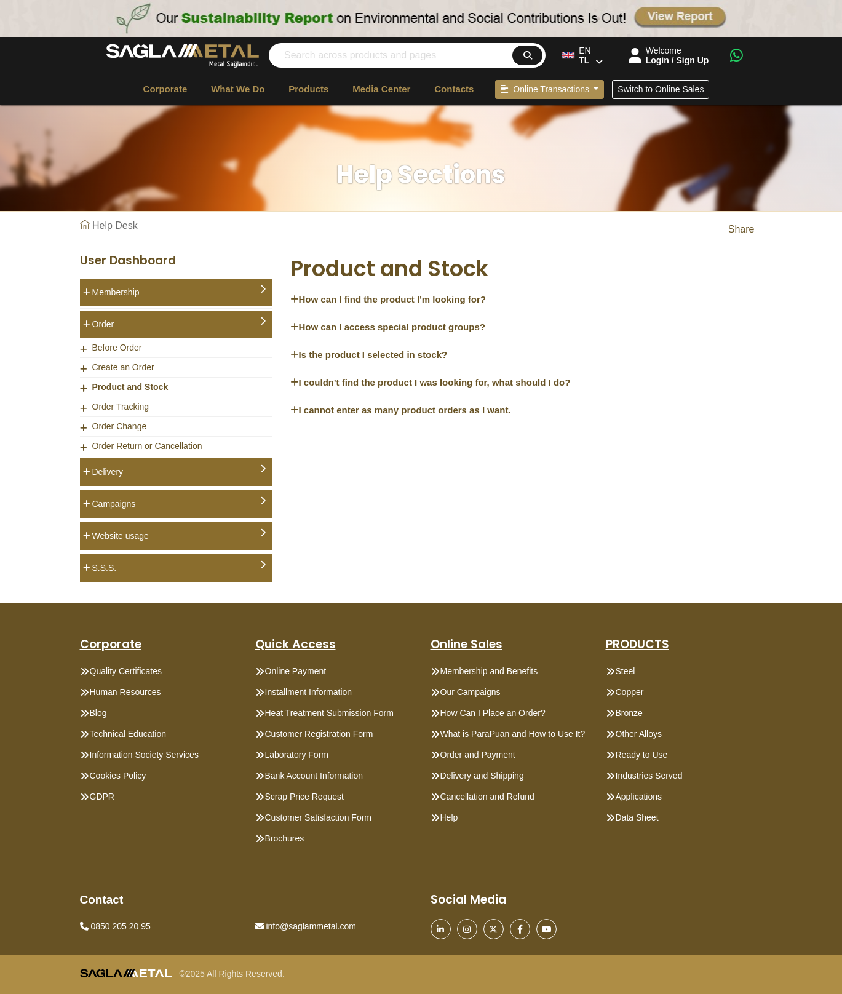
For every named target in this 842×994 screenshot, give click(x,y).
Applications (639, 796)
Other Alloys (639, 734)
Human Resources (125, 692)
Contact (102, 899)
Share (741, 229)
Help (449, 817)
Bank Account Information (314, 776)
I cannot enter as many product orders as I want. (400, 410)
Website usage (179, 534)
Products (308, 89)
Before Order (117, 347)
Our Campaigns (470, 692)
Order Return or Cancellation (147, 446)
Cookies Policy (118, 776)
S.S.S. (179, 566)
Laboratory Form (296, 755)
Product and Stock (130, 387)
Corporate (165, 89)
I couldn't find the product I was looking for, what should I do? (430, 382)
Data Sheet (637, 817)
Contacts (454, 89)
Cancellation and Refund (487, 796)
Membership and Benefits (489, 671)
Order (179, 323)
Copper (630, 692)
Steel (625, 671)
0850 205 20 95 (115, 926)
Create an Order (123, 367)
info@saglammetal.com (305, 926)
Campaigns (179, 502)
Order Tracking (120, 407)
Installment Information (308, 692)
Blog (98, 713)
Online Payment (296, 671)
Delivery (179, 470)
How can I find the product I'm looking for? (388, 299)
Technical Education (128, 734)
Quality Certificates (126, 671)
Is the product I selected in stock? (369, 354)
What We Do (237, 89)
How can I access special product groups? (387, 327)
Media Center (381, 89)
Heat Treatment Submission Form (329, 713)
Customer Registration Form (319, 734)
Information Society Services (144, 755)
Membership (179, 291)
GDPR (102, 796)
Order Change (119, 426)
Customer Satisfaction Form (318, 817)
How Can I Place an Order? (493, 713)
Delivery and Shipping (482, 776)
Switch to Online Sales (661, 89)
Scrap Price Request (304, 796)
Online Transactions (546, 89)
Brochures (284, 838)
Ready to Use (642, 755)
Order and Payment (477, 755)
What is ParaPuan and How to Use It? (513, 734)
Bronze (629, 713)
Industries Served (649, 776)
